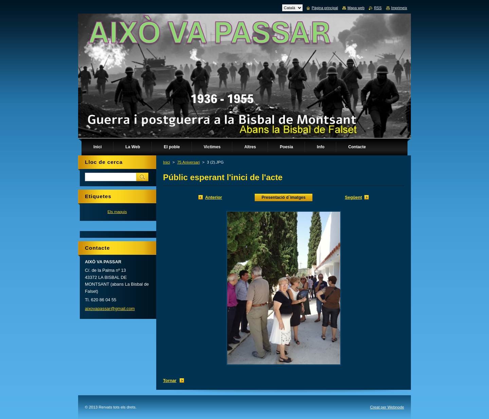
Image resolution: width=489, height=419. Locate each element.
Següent (353, 197)
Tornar (170, 380)
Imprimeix (399, 8)
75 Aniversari (188, 162)
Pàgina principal (325, 8)
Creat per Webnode (387, 407)
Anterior (213, 197)
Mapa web (355, 8)
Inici (166, 162)
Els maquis (117, 211)
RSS (377, 8)
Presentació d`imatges (283, 197)
